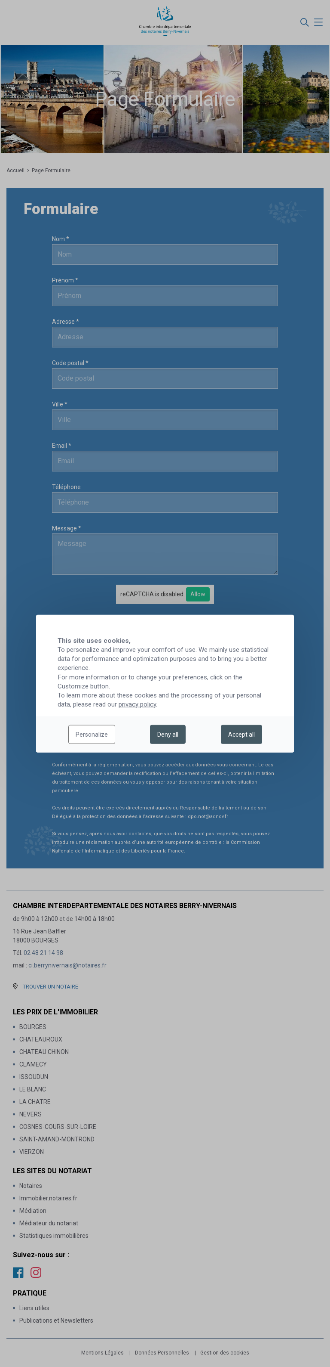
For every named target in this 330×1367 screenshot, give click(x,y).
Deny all (167, 734)
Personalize (92, 734)
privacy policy (137, 704)
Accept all (241, 734)
